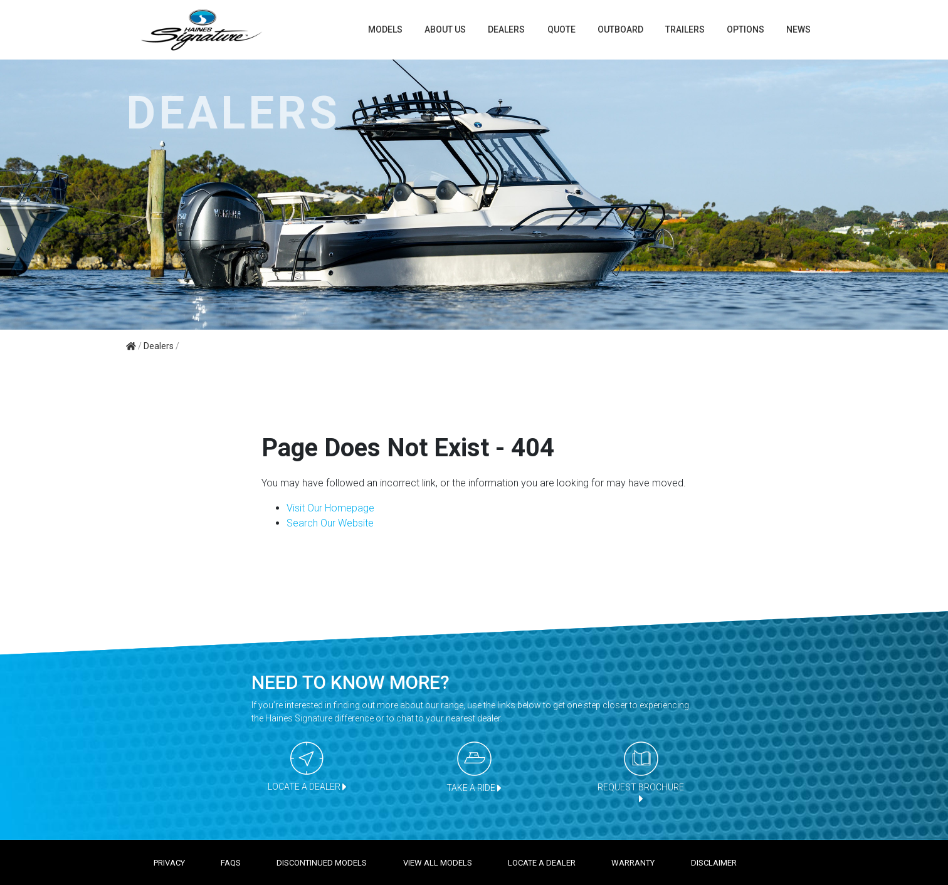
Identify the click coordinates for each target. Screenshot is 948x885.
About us (445, 29)
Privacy (169, 862)
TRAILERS (685, 29)
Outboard (620, 29)
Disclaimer (714, 862)
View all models (437, 862)
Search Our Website (330, 523)
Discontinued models (321, 862)
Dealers (506, 29)
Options (745, 29)
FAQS (231, 862)
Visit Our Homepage (330, 508)
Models (385, 29)
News (798, 29)
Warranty (633, 862)
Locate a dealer (542, 862)
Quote (561, 29)
